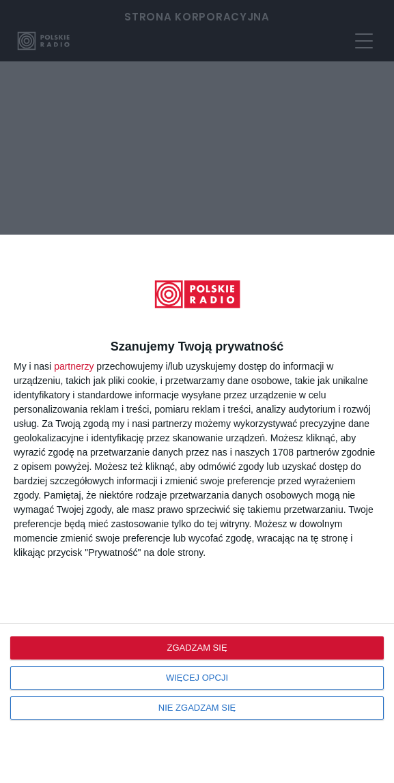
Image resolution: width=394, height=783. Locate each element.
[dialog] (197, 509)
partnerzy (74, 366)
